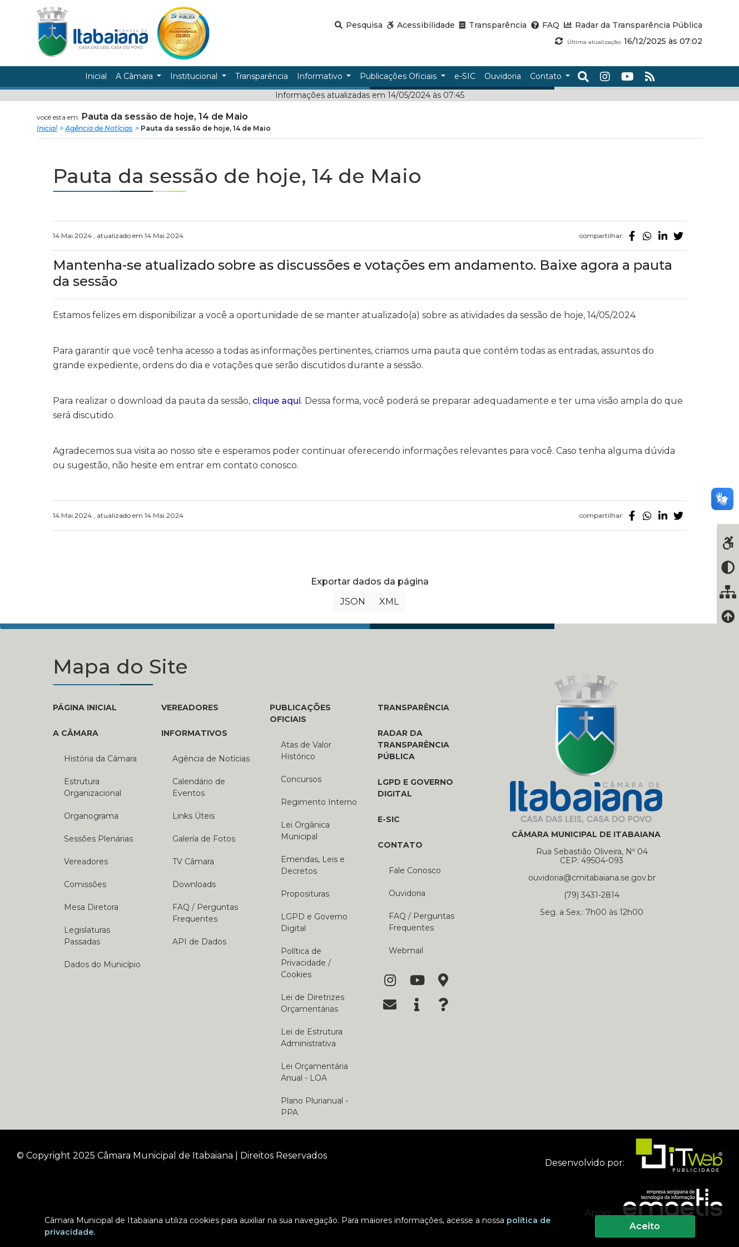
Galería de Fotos (203, 839)
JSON (352, 601)
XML (389, 601)
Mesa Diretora (91, 907)
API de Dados (199, 942)
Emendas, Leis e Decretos (313, 865)
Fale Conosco (415, 870)
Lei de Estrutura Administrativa (312, 1037)
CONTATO (400, 845)
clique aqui (276, 400)
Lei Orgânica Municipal (305, 831)
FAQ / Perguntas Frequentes (205, 913)
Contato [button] (547, 76)
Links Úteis (193, 816)
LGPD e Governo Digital (314, 922)
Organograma (91, 816)
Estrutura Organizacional (92, 787)
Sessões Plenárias (98, 839)
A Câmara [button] (135, 76)
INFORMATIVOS (194, 733)
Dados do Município (102, 964)
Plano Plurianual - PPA (314, 1106)
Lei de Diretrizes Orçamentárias (312, 1003)
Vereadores (86, 862)
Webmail (406, 951)
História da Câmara (100, 759)
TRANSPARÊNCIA (413, 707)
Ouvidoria (407, 893)
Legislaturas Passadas (87, 936)
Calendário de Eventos (198, 787)
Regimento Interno (319, 802)
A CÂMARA (75, 733)
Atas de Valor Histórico (306, 750)
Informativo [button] (321, 76)
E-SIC (389, 819)
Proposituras (305, 894)
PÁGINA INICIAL (85, 707)
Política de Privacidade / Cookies (306, 962)
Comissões (85, 884)
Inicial (47, 128)
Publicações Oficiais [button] (399, 76)
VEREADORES (190, 707)
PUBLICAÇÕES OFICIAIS (300, 713)
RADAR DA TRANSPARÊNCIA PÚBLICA (413, 744)
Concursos (301, 779)
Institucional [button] (195, 76)
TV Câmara (193, 862)
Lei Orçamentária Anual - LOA (314, 1072)
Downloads (194, 884)
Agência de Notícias (98, 128)
